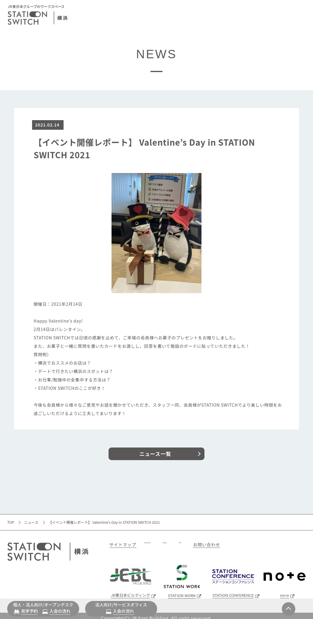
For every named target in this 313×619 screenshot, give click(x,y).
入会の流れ (59, 611)
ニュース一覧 (155, 453)
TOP (10, 522)
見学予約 (29, 611)
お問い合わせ (290, 545)
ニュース (31, 522)
